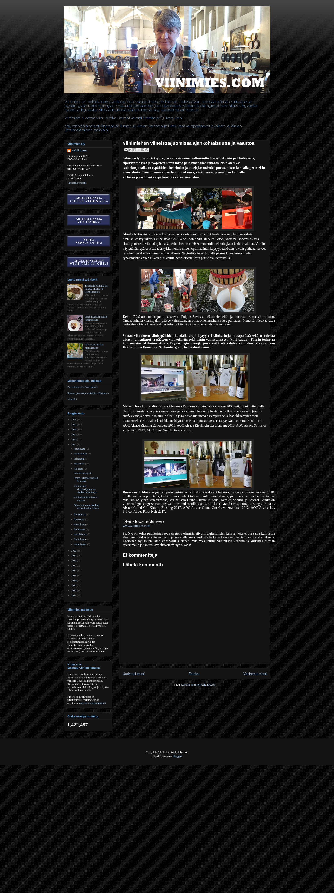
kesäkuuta (79, 519)
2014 (74, 580)
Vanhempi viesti (255, 674)
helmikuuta (80, 539)
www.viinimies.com (136, 525)
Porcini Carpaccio (83, 473)
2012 (74, 590)
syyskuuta (79, 463)
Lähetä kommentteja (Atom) (198, 684)
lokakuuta (79, 458)
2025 (74, 424)
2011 (74, 595)
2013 (74, 585)
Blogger (177, 756)
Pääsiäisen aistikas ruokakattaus (94, 346)
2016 (74, 570)
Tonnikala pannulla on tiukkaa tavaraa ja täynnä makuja (96, 288)
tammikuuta (80, 544)
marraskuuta (81, 453)
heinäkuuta (80, 514)
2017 (74, 565)
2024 (74, 429)
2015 (74, 575)
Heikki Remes (79, 150)
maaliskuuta (80, 534)
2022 (74, 439)
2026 (74, 419)
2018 (74, 560)
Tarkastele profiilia (77, 182)
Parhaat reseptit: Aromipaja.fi (82, 387)
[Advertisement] (77, 882)
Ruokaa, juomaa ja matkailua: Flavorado (88, 393)
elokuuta (79, 468)
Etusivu (194, 674)
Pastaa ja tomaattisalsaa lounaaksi (86, 479)
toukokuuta (80, 524)
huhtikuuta (80, 529)
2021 (74, 444)
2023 (74, 434)
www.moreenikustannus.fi (92, 703)
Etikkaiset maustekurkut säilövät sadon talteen (86, 507)
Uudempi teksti (134, 674)
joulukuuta (80, 448)
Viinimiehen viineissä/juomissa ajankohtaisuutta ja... (86, 489)
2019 (74, 555)
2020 (74, 550)
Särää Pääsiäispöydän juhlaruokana (96, 318)
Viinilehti (72, 399)
